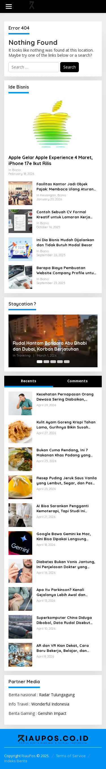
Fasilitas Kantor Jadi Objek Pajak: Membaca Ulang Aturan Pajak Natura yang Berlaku (65, 187)
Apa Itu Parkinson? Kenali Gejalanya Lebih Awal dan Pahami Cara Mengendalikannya (67, 592)
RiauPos (28, 755)
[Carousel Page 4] (60, 361)
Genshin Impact (52, 713)
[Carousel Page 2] (46, 361)
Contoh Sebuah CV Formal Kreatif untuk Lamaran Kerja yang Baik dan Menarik (63, 214)
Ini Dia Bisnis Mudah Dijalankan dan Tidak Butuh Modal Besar (65, 242)
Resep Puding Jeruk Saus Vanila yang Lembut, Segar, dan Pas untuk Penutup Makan (66, 480)
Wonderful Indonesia (50, 704)
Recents (28, 380)
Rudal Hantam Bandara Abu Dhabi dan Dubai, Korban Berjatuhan (50, 346)
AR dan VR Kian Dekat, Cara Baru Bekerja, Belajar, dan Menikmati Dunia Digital (62, 648)
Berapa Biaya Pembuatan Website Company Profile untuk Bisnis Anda (66, 270)
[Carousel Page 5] (67, 361)
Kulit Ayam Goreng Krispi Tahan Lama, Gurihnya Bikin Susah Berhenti (66, 425)
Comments (77, 380)
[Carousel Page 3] (53, 361)
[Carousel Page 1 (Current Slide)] (39, 361)
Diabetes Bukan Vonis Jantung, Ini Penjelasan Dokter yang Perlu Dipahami (65, 564)
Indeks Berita (15, 761)
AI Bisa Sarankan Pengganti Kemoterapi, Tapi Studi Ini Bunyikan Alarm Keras (62, 508)
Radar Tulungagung (57, 694)
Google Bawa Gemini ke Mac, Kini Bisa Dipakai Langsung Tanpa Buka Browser (63, 536)
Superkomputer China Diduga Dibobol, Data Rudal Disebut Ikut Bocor (64, 620)
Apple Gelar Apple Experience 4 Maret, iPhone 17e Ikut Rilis (50, 160)
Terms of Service (71, 755)
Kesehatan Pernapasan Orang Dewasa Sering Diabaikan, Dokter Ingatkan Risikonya (65, 397)
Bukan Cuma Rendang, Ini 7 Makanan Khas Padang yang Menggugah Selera (63, 453)
